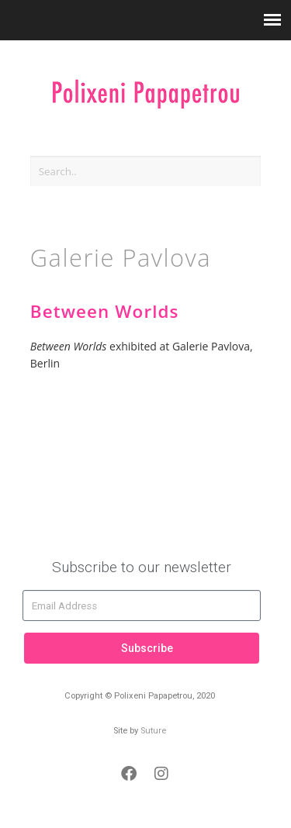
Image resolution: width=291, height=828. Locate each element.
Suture (153, 731)
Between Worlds (104, 311)
